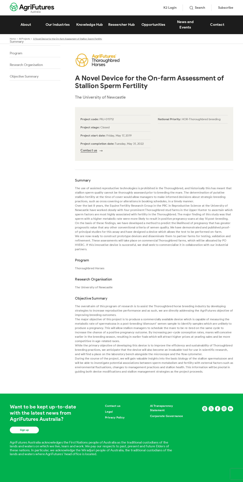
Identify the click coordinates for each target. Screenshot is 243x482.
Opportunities (153, 24)
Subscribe (225, 8)
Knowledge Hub (89, 24)
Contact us (112, 406)
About (26, 24)
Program (16, 53)
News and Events (185, 24)
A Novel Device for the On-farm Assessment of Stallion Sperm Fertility (67, 38)
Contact (217, 24)
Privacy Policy (115, 417)
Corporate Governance (166, 416)
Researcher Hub (121, 24)
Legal (109, 411)
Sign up (24, 430)
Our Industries (58, 24)
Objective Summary (24, 76)
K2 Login (170, 8)
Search (197, 8)
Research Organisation (26, 65)
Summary (17, 42)
